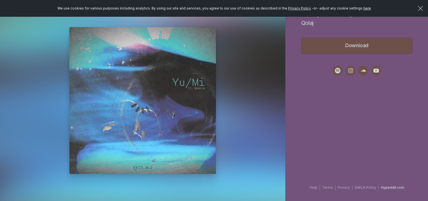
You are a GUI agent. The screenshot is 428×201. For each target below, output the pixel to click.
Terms (327, 187)
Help (313, 187)
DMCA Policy (365, 187)
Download (357, 45)
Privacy (344, 187)
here (367, 8)
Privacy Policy (299, 8)
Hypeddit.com (392, 187)
